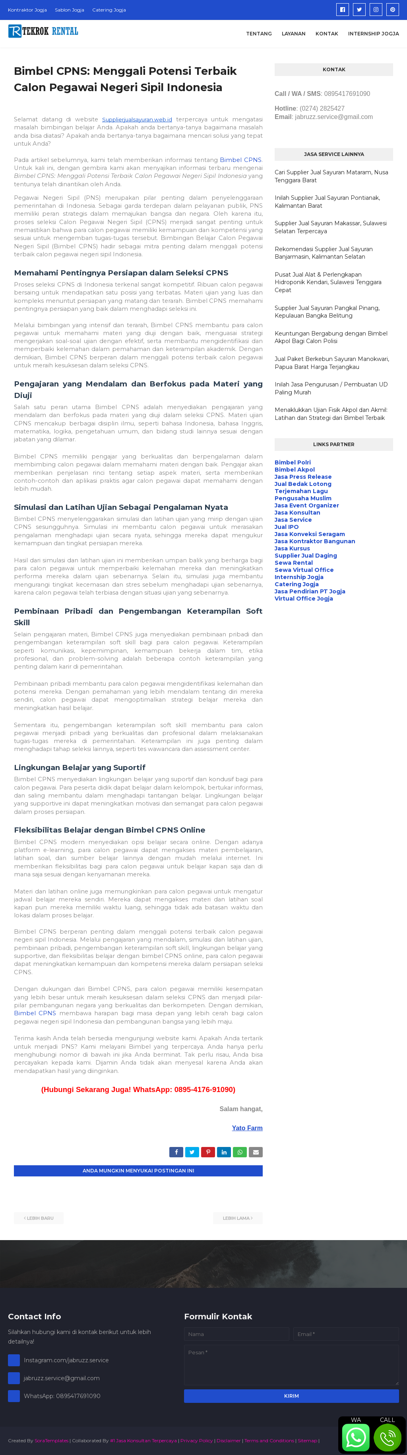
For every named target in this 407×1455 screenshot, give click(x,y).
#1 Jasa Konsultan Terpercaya (143, 1440)
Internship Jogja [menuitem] (373, 34)
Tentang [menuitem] (259, 34)
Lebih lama (236, 1218)
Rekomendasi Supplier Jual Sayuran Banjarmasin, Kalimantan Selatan (324, 253)
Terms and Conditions (269, 1440)
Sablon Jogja (69, 10)
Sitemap (307, 1440)
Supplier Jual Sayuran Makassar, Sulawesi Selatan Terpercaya (331, 227)
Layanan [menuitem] (294, 34)
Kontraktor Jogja (27, 10)
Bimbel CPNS (241, 160)
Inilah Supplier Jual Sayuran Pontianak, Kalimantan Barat (327, 201)
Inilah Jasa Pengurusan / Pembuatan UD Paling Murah (331, 388)
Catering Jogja (109, 10)
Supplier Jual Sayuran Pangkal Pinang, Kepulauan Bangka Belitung (327, 312)
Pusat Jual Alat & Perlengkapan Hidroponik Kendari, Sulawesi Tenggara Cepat (328, 282)
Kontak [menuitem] (327, 34)
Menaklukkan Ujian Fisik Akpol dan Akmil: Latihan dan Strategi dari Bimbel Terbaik (331, 413)
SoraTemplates (51, 1440)
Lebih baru (40, 1218)
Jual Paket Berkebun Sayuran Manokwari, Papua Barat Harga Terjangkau (332, 363)
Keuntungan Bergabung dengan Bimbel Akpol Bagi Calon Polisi (331, 337)
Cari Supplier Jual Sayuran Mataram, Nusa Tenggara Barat (331, 176)
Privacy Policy (196, 1440)
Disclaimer (229, 1440)
